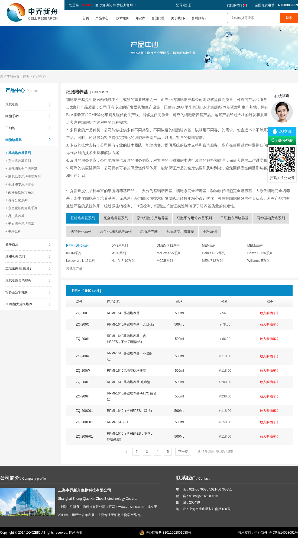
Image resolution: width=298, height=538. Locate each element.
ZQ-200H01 (84, 436)
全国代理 (157, 18)
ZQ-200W (83, 371)
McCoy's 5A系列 (168, 253)
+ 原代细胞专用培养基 (21, 169)
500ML (179, 411)
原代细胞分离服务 (28, 280)
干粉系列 (210, 232)
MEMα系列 (255, 245)
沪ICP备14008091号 (283, 532)
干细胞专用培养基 (234, 218)
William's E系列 (258, 261)
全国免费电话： (276, 5)
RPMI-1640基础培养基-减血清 (128, 382)
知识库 (140, 18)
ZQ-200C (82, 324)
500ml (179, 313)
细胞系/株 (28, 116)
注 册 (187, 5)
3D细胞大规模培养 (28, 304)
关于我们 (177, 18)
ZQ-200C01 (84, 411)
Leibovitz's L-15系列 (80, 261)
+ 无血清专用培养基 (19, 224)
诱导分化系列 (81, 232)
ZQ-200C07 (84, 422)
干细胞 (28, 128)
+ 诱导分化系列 (16, 200)
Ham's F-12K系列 (260, 253)
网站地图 (75, 532)
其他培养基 (74, 268)
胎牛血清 (28, 244)
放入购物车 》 (270, 313)
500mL (179, 324)
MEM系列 (209, 245)
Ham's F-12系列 (213, 253)
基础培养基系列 (82, 218)
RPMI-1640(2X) (118, 422)
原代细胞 (28, 104)
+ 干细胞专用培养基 (19, 184)
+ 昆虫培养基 (14, 216)
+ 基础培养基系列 (18, 153)
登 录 (179, 5)
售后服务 (198, 18)
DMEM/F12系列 (168, 245)
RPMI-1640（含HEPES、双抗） (130, 411)
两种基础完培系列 (271, 218)
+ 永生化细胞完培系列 (21, 208)
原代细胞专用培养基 (152, 218)
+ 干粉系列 (13, 232)
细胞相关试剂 (28, 256)
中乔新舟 (260, 532)
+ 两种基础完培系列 (19, 192)
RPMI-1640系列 (77, 245)
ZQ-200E (82, 382)
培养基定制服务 (28, 292)
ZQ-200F (82, 396)
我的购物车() (237, 5)
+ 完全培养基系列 (18, 161)
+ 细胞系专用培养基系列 (23, 177)
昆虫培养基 (149, 232)
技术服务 (122, 18)
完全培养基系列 (115, 218)
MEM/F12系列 (212, 261)
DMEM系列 (119, 245)
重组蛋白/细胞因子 (28, 268)
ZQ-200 (81, 313)
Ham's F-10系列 (123, 261)
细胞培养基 (28, 140)
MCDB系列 (165, 261)
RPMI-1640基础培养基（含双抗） (131, 324)
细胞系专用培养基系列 (194, 218)
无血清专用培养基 (180, 232)
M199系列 (118, 253)
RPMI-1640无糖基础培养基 (126, 371)
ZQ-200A (82, 356)
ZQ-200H (82, 339)
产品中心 (101, 18)
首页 (86, 18)
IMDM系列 (73, 253)
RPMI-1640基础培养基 (123, 313)
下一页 (183, 452)
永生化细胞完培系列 (116, 232)
